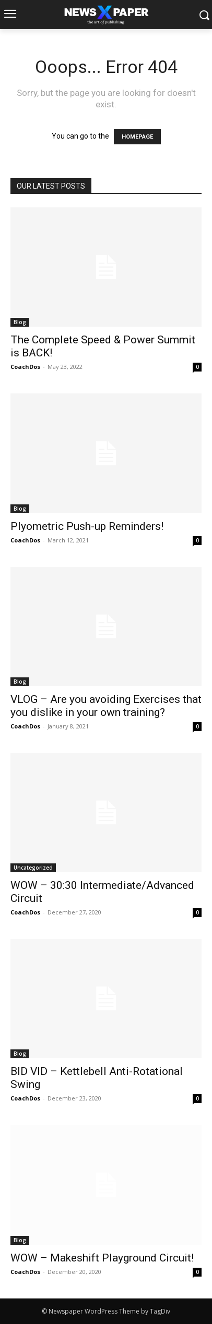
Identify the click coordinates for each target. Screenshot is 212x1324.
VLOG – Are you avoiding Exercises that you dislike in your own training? (106, 706)
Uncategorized (33, 867)
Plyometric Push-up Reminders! (86, 526)
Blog (20, 322)
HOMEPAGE (137, 136)
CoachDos (25, 366)
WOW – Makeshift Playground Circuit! (102, 1258)
